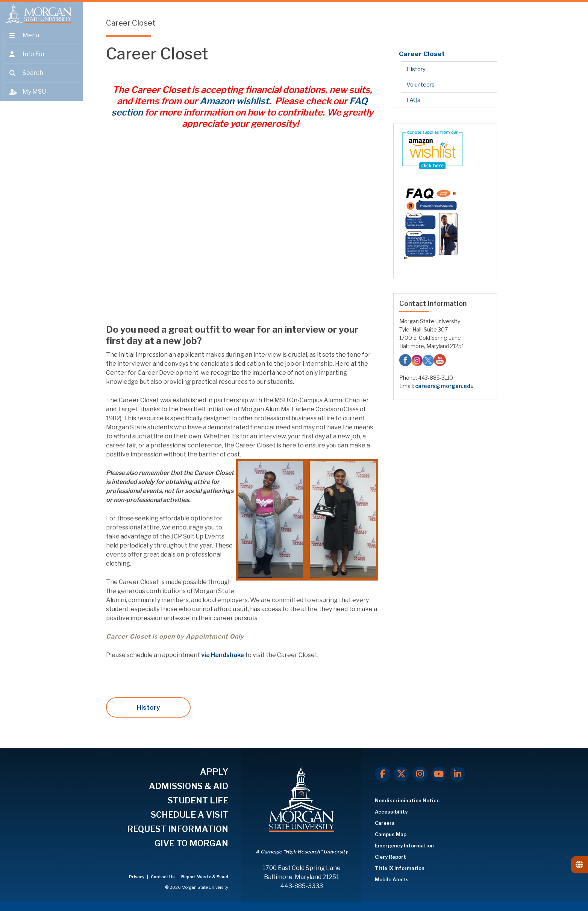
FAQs (413, 100)
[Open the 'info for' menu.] (41, 61)
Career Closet (422, 54)
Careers (385, 823)
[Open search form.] (41, 79)
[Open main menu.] (41, 42)
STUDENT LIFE (198, 800)
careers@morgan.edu (444, 386)
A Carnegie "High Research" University (302, 852)
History (148, 707)
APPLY (214, 772)
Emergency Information (404, 846)
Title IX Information (399, 868)
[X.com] (401, 774)
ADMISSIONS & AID (188, 786)
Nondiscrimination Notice (407, 800)
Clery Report (390, 857)
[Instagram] (419, 774)
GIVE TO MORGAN (191, 843)
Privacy (137, 876)
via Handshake (223, 655)
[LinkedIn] (457, 774)
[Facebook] (382, 774)
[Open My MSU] (41, 98)
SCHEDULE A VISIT (189, 815)
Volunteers (420, 84)
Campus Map (390, 834)
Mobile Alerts (392, 879)
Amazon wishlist (234, 101)
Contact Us (163, 876)
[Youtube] (438, 774)
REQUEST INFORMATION (177, 829)
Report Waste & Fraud (204, 876)
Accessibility (391, 812)
